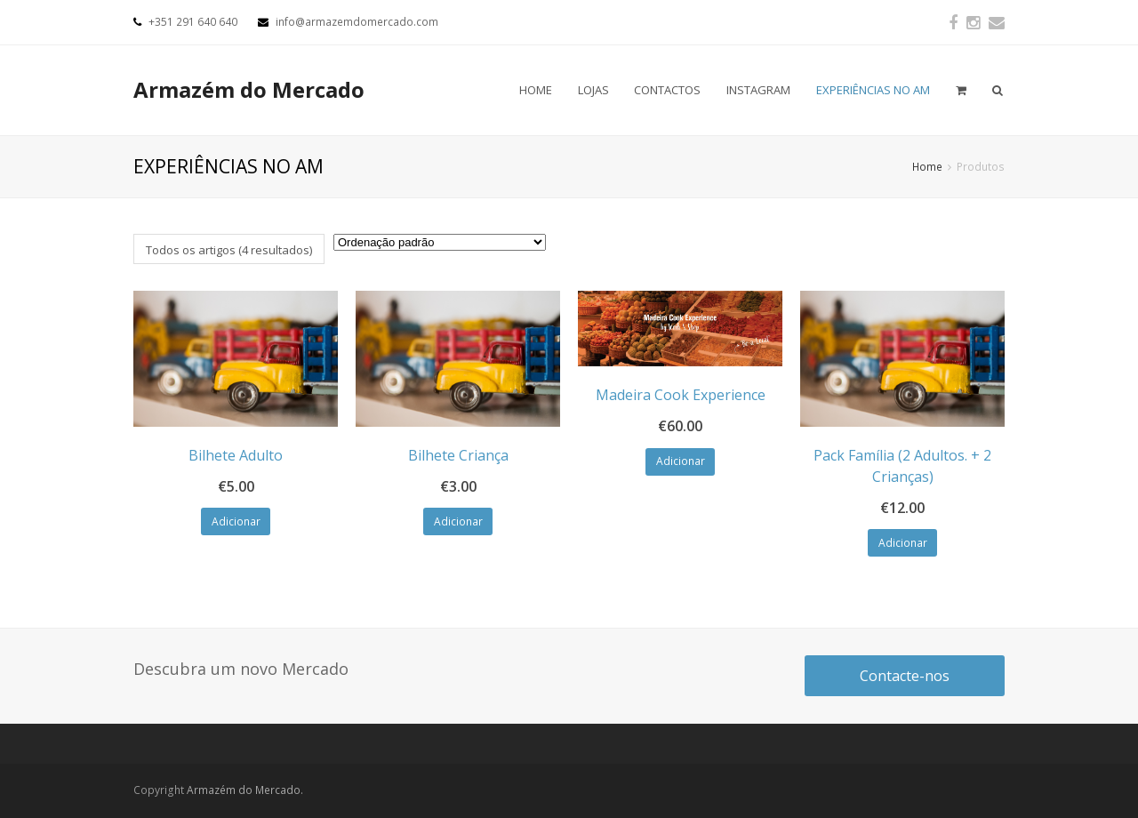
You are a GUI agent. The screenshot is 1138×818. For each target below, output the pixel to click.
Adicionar (236, 521)
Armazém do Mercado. (245, 790)
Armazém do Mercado (249, 89)
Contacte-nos (905, 676)
